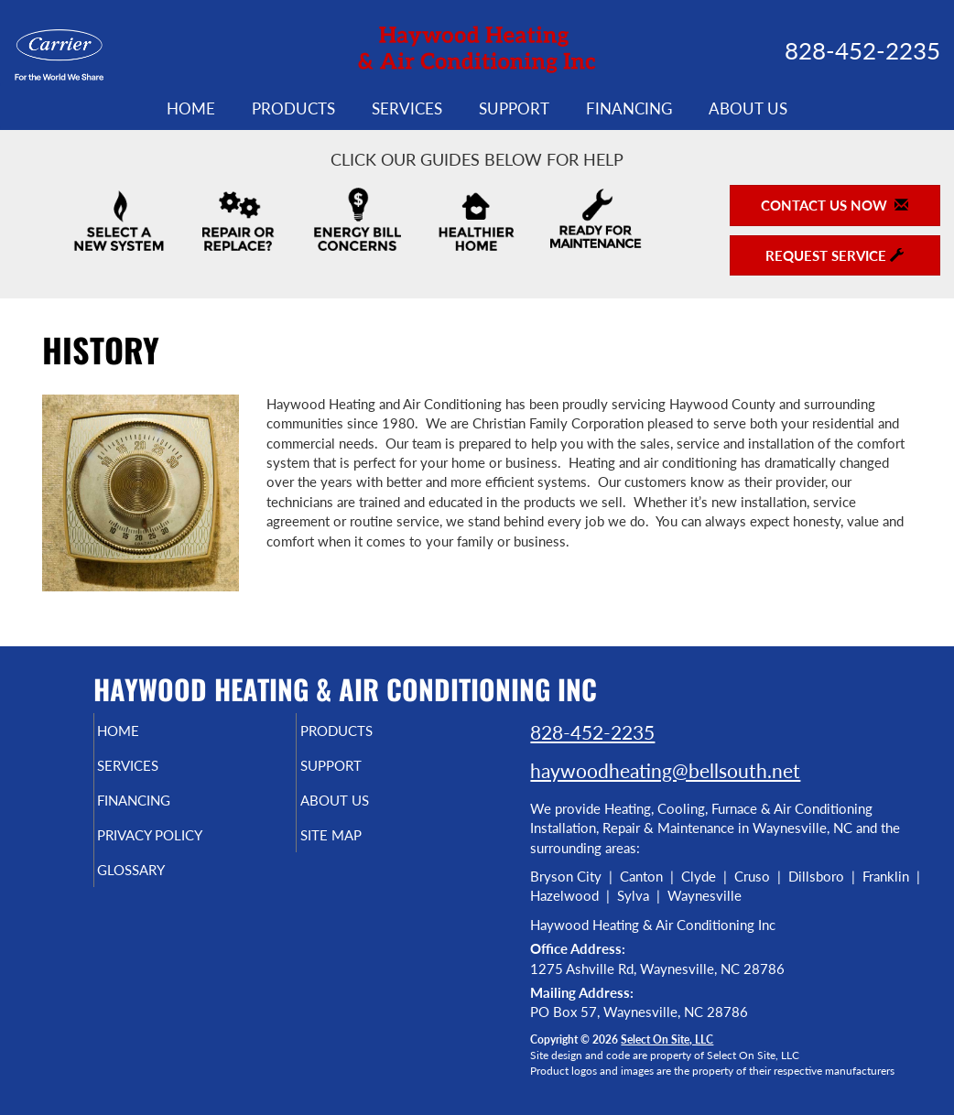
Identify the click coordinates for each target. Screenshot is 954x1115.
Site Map (361, 848)
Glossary (162, 886)
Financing (629, 109)
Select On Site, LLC (667, 1039)
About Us (748, 109)
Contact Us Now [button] (834, 205)
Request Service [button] (834, 255)
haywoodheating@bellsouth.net (665, 770)
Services (407, 109)
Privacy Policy (185, 848)
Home (191, 109)
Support (514, 109)
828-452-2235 (592, 731)
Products (293, 109)
